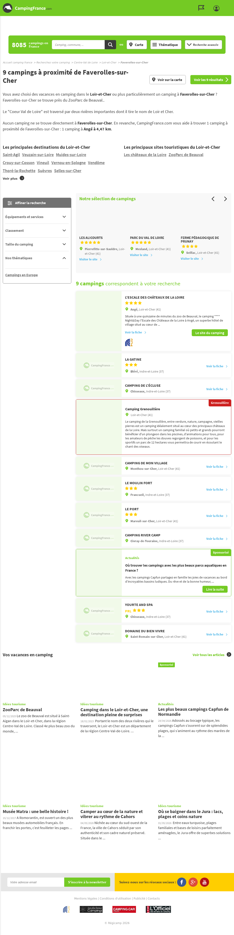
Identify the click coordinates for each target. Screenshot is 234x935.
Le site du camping (209, 338)
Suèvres (45, 170)
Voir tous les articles (212, 660)
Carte (136, 44)
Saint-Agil (11, 154)
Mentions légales (85, 904)
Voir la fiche (135, 338)
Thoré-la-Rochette (19, 170)
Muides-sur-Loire (71, 154)
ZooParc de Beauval (186, 154)
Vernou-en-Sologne (68, 162)
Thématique (165, 44)
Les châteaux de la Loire (145, 154)
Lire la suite (215, 594)
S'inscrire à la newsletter (87, 887)
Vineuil (43, 162)
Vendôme (96, 162)
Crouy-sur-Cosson (19, 162)
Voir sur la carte (167, 79)
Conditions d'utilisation (115, 904)
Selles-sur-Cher (67, 170)
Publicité (139, 904)
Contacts (154, 904)
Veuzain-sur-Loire (38, 154)
